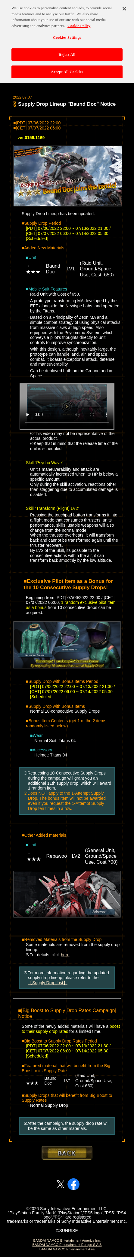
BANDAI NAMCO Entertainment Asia (67, 1249)
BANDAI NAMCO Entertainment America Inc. (67, 1240)
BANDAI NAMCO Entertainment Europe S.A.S (66, 1244)
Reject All (67, 52)
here (65, 954)
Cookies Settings (67, 34)
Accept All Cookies (67, 69)
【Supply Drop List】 (47, 982)
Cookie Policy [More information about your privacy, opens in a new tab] (78, 23)
